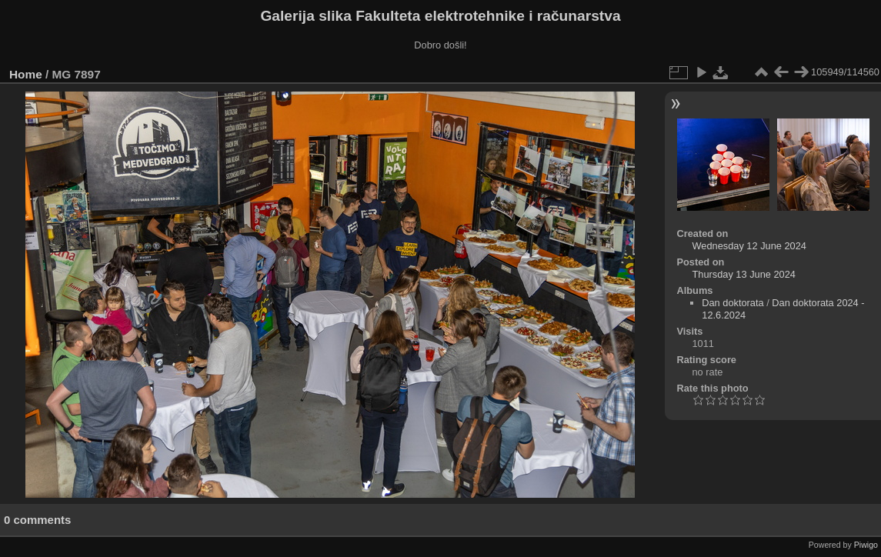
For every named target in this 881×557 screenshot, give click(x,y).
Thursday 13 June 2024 (743, 274)
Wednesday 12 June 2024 (749, 246)
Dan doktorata (732, 303)
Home (25, 74)
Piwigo (866, 544)
